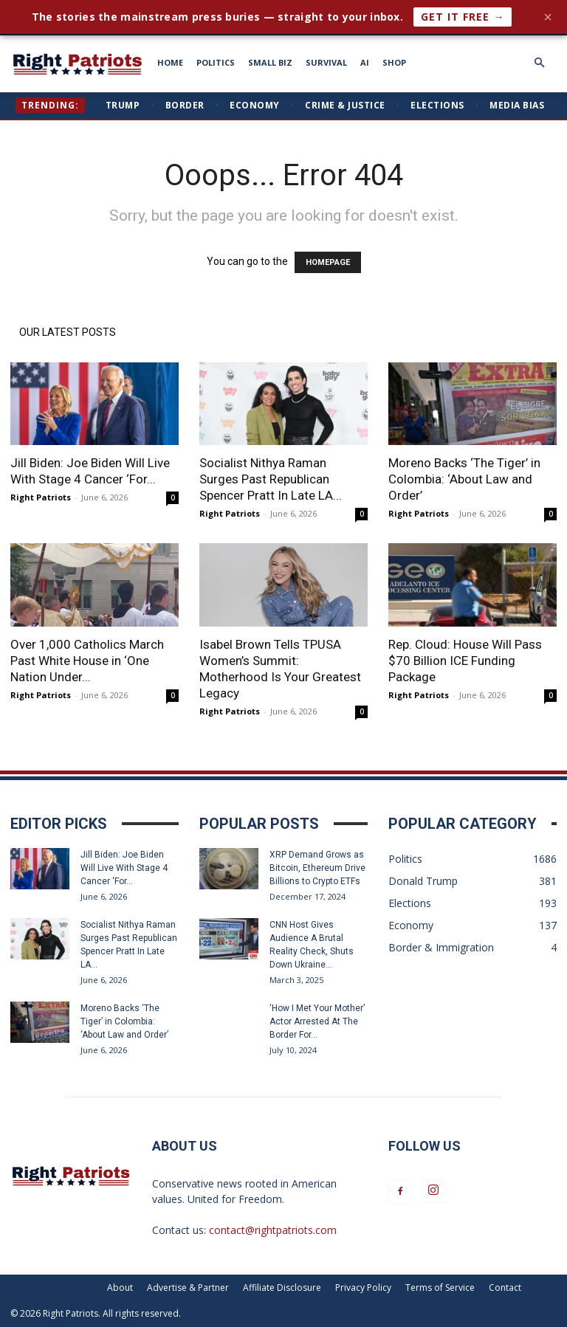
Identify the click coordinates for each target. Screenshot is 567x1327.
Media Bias (516, 105)
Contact (505, 1287)
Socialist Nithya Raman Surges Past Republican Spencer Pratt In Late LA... (270, 479)
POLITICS (215, 62)
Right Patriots (40, 497)
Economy (255, 105)
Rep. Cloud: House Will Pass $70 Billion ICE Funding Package (465, 660)
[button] (539, 63)
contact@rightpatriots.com (273, 1230)
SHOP (394, 62)
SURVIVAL (326, 62)
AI (364, 62)
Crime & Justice (345, 105)
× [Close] (547, 17)
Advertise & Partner (188, 1287)
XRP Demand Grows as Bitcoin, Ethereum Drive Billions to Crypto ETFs (317, 867)
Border (185, 105)
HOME (170, 62)
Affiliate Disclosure (282, 1287)
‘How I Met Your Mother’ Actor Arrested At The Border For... (317, 1021)
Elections (437, 105)
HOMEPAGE (328, 262)
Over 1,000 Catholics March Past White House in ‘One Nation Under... (87, 660)
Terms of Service (440, 1287)
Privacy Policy (363, 1287)
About (120, 1287)
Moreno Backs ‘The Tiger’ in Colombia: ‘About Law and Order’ (464, 479)
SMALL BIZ (270, 62)
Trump (123, 105)
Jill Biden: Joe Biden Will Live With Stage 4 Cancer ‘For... (124, 867)
